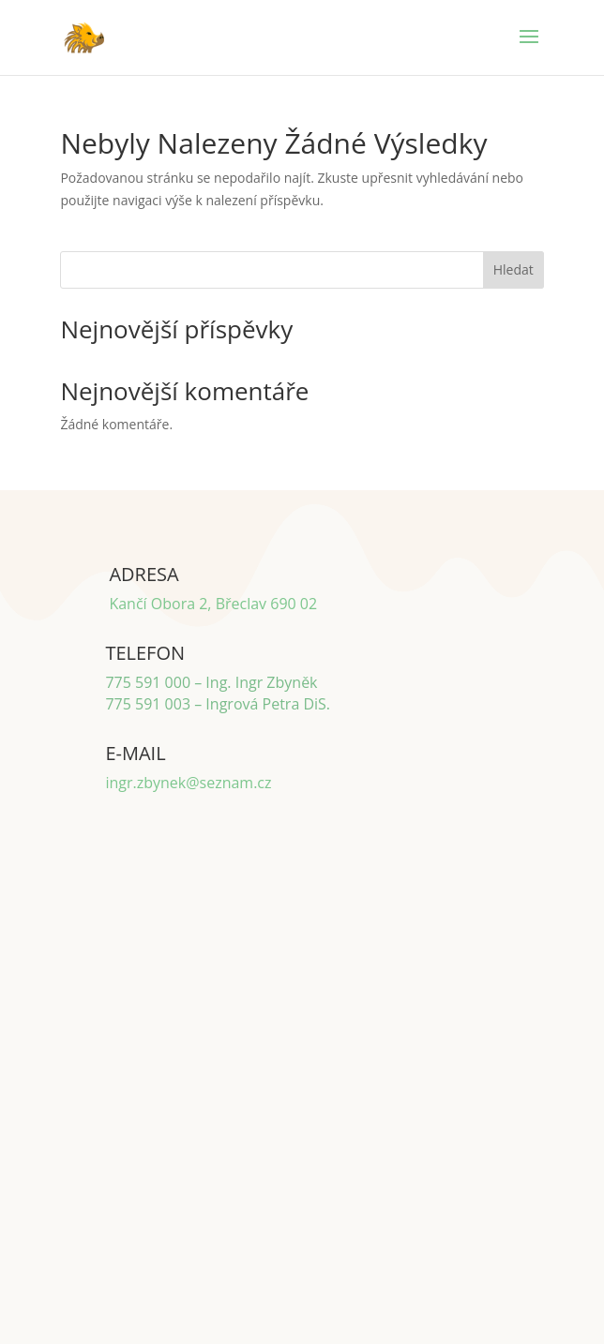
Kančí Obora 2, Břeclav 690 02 (213, 603)
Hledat (513, 269)
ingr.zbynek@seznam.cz (188, 782)
